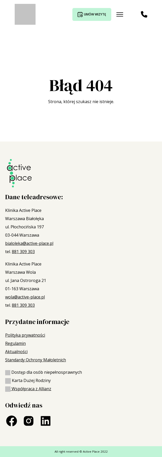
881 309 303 (23, 251)
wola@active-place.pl (25, 297)
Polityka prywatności (25, 335)
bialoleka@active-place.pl (29, 243)
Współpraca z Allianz (28, 389)
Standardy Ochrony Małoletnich (35, 360)
